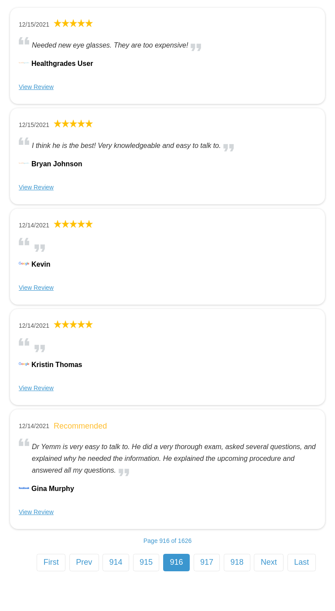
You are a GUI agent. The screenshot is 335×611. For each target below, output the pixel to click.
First (51, 562)
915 (146, 562)
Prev (84, 562)
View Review (36, 86)
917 (206, 562)
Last (301, 562)
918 (236, 562)
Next (269, 562)
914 (116, 562)
